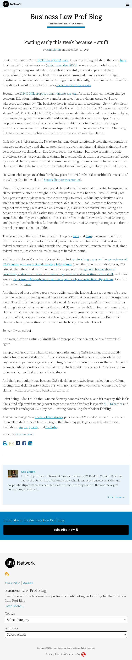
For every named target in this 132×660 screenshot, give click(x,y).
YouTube (51, 427)
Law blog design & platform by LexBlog (66, 654)
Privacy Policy (12, 582)
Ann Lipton (53, 49)
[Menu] (66, 4)
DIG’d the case (52, 60)
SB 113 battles (113, 404)
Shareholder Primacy (49, 417)
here (123, 60)
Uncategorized (24, 434)
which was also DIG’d (61, 65)
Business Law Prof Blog (66, 17)
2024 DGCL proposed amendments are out (48, 94)
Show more (115, 497)
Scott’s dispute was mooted (62, 180)
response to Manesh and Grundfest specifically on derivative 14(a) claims (63, 279)
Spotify (33, 427)
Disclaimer (28, 582)
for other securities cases (73, 85)
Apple (23, 427)
